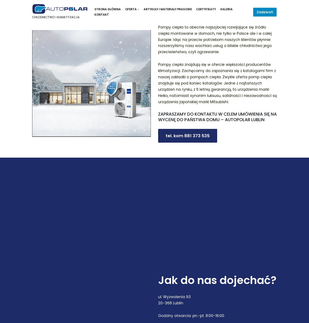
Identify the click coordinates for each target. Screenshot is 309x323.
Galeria (226, 9)
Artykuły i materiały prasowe (168, 9)
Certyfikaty (206, 9)
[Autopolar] (60, 12)
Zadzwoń (265, 12)
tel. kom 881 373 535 (188, 136)
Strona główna (107, 9)
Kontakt (101, 15)
